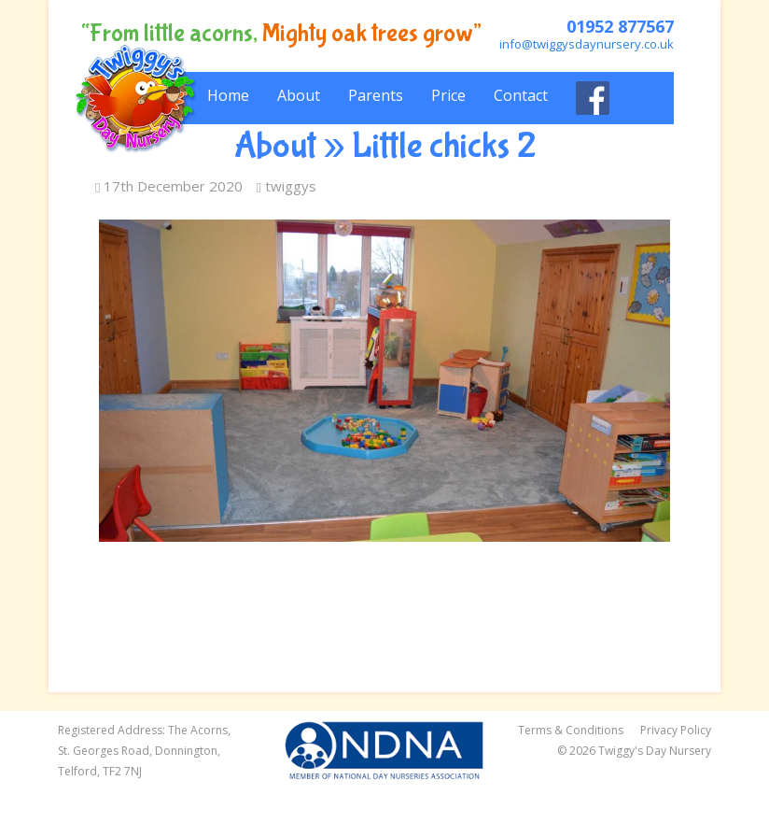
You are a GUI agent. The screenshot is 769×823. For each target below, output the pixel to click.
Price (448, 95)
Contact (521, 95)
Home (228, 95)
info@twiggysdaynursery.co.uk (586, 43)
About (298, 95)
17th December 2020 (169, 186)
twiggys (285, 186)
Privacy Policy (675, 730)
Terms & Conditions (570, 730)
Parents (375, 95)
